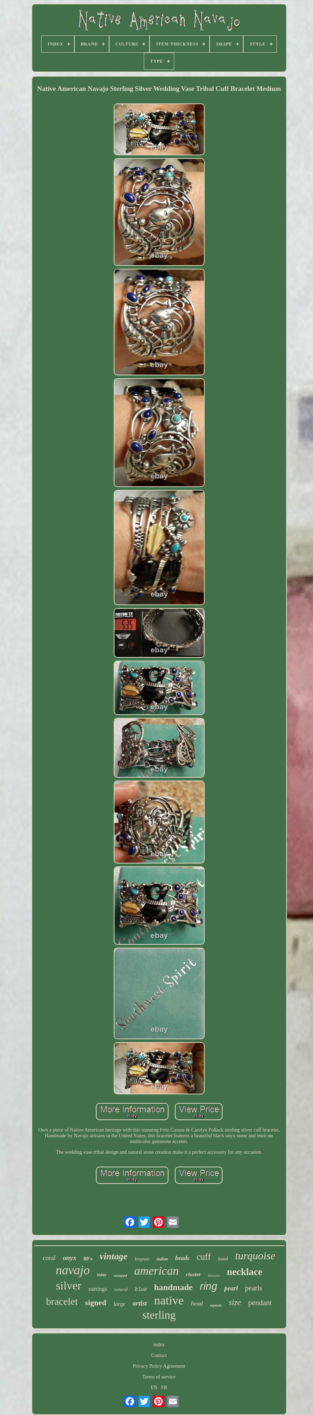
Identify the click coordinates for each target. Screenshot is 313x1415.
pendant (260, 1302)
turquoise (255, 1255)
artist (140, 1303)
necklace (244, 1271)
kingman (142, 1258)
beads (182, 1258)
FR (164, 1387)
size (235, 1302)
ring (208, 1286)
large (119, 1304)
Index (159, 1344)
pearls (253, 1288)
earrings (97, 1289)
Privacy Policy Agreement (159, 1366)
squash (215, 1305)
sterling (159, 1315)
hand (223, 1258)
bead (197, 1303)
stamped (120, 1275)
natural (121, 1289)
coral (49, 1257)
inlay (102, 1274)
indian (162, 1258)
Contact (159, 1355)
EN (154, 1387)
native (169, 1300)
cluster (193, 1274)
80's (87, 1258)
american (156, 1270)
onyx (69, 1257)
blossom (214, 1276)
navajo (73, 1270)
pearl (231, 1288)
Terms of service (159, 1377)
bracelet (62, 1301)
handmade (173, 1287)
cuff (203, 1256)
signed (95, 1302)
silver (68, 1285)
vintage (113, 1256)
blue (141, 1289)
